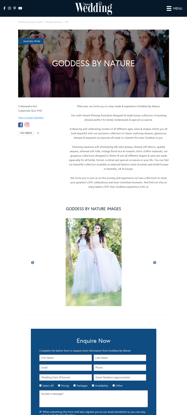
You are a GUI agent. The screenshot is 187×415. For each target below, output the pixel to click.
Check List (99, 372)
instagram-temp (27, 120)
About (136, 369)
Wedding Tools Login (142, 366)
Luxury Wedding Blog (129, 409)
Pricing (65, 296)
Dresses (21, 369)
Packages (82, 296)
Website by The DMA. (171, 402)
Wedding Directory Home (30, 17)
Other (119, 296)
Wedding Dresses (53, 17)
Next (154, 215)
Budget (98, 375)
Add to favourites (38, 128)
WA (66, 17)
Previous (32, 215)
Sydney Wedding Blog (151, 409)
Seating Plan (100, 366)
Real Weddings (24, 366)
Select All (48, 296)
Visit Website (26, 128)
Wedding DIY (62, 375)
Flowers (21, 375)
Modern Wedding (23, 405)
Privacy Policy (118, 406)
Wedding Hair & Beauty (66, 378)
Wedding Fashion (64, 369)
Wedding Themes (64, 372)
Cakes (20, 372)
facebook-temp (20, 120)
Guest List (99, 369)
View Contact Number (31, 112)
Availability (101, 296)
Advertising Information (144, 372)
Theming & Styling (25, 378)
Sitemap (137, 378)
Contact (137, 375)
